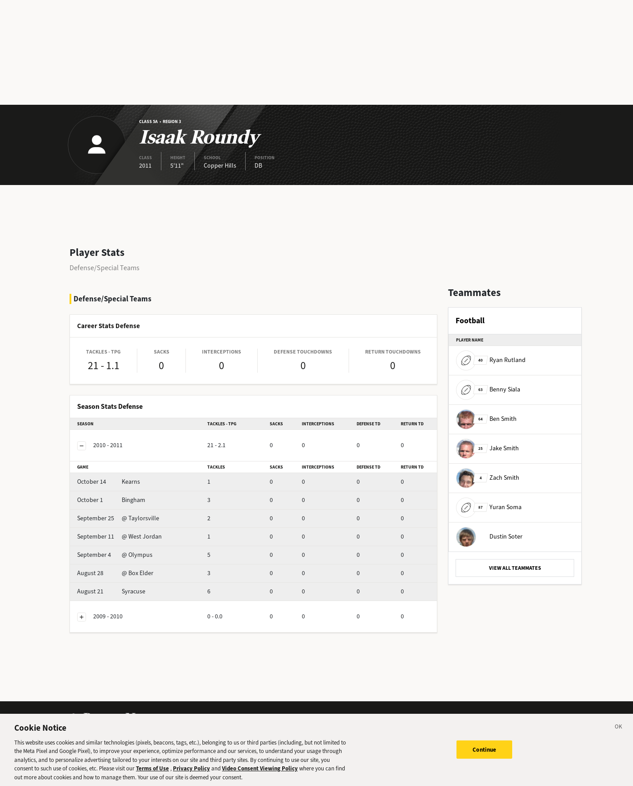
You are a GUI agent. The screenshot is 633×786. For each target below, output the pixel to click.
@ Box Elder (115, 573)
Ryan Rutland (491, 360)
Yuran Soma (489, 507)
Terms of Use (152, 775)
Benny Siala (488, 389)
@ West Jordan (119, 536)
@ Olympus (114, 555)
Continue (484, 756)
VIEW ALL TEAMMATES (515, 568)
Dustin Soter (489, 536)
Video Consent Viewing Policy (260, 775)
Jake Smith (487, 448)
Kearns (108, 481)
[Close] (619, 735)
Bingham (111, 500)
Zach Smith (487, 477)
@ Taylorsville (118, 518)
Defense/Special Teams (105, 267)
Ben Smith (486, 419)
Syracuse (111, 591)
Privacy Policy (191, 775)
